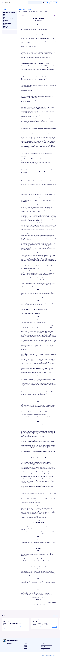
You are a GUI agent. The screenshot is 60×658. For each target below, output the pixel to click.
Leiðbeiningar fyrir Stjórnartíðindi (46, 644)
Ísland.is (8, 655)
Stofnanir (43, 655)
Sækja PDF (5, 31)
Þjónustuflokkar (14, 655)
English (55, 655)
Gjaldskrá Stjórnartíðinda (45, 647)
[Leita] (40, 2)
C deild (25, 647)
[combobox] (35, 3)
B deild (25, 646)
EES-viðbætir (43, 646)
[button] (46, 3)
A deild (25, 644)
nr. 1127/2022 (50, 649)
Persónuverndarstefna (48, 655)
